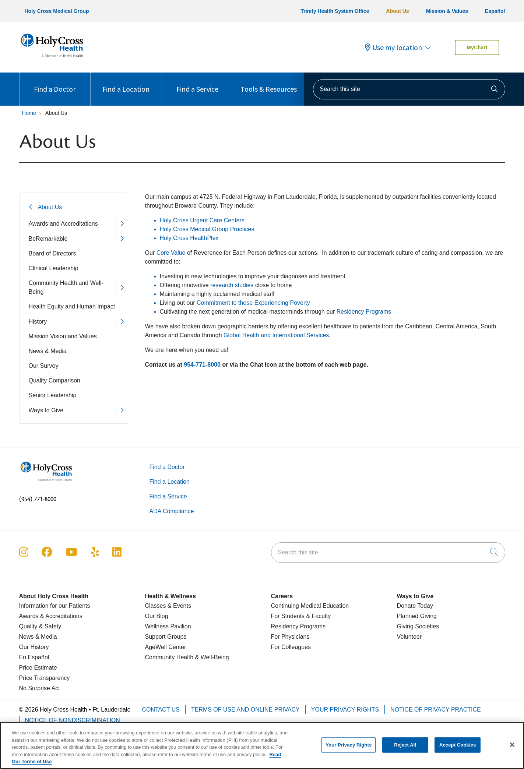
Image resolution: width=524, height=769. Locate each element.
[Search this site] (409, 89)
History (38, 321)
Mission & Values (447, 11)
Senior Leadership (53, 395)
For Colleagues (291, 647)
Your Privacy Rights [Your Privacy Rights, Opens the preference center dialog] (349, 748)
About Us (397, 11)
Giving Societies (418, 626)
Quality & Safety (40, 626)
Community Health (169, 657)
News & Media (48, 351)
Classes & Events (168, 606)
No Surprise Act (39, 688)
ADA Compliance (172, 511)
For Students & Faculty (301, 616)
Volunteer (409, 637)
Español (495, 11)
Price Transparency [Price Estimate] (44, 678)
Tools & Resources (268, 83)
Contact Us (161, 709)
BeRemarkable (48, 239)
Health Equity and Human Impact (72, 306)
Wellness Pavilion (168, 626)
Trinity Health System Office (334, 11)
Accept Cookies (457, 748)
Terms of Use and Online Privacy (245, 709)
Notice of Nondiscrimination (72, 720)
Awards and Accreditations (63, 224)
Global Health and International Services (276, 335)
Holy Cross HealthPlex (189, 238)
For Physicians (290, 637)
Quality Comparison (55, 380)
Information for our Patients (54, 606)
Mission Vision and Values (63, 336)
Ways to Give (46, 410)
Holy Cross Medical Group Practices (207, 229)
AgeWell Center (165, 647)
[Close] (512, 749)
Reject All (405, 748)
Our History (34, 647)
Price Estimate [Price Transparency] (38, 667)
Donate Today (415, 606)
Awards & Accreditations (50, 616)
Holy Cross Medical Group (57, 11)
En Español (34, 657)
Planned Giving (417, 616)
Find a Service (197, 83)
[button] (122, 223)
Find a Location (126, 83)
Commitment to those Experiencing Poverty (253, 303)
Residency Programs (364, 311)
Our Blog (156, 616)
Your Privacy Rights (345, 709)
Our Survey (44, 366)
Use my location (393, 47)
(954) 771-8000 (37, 499)
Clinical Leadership (53, 268)
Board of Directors (52, 253)
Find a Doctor (54, 83)
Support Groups (166, 637)
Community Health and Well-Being (66, 287)
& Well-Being (211, 657)
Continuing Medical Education (310, 606)
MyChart (477, 47)
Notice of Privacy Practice (435, 709)
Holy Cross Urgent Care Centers (202, 220)
